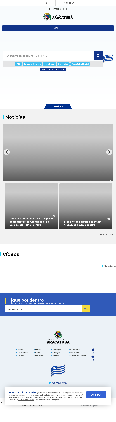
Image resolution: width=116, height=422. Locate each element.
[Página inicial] (58, 348)
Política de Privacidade (31, 416)
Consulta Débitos (34, 64)
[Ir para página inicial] (58, 16)
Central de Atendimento (53, 69)
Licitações (62, 64)
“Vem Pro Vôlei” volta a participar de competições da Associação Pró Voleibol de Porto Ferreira (32, 232)
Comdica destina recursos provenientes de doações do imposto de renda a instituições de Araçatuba (56, 173)
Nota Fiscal (50, 64)
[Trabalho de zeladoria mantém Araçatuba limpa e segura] (85, 211)
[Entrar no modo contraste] (46, 2)
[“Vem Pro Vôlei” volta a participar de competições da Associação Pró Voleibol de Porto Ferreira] (31, 211)
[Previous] (7, 152)
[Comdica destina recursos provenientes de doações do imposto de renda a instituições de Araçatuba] (58, 152)
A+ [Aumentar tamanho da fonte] (58, 3)
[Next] (109, 152)
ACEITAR (96, 396)
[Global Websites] (88, 415)
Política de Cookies (26, 400)
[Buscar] (98, 56)
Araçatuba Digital (78, 64)
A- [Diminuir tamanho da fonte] (52, 3)
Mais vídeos (109, 277)
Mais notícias (106, 246)
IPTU (21, 64)
